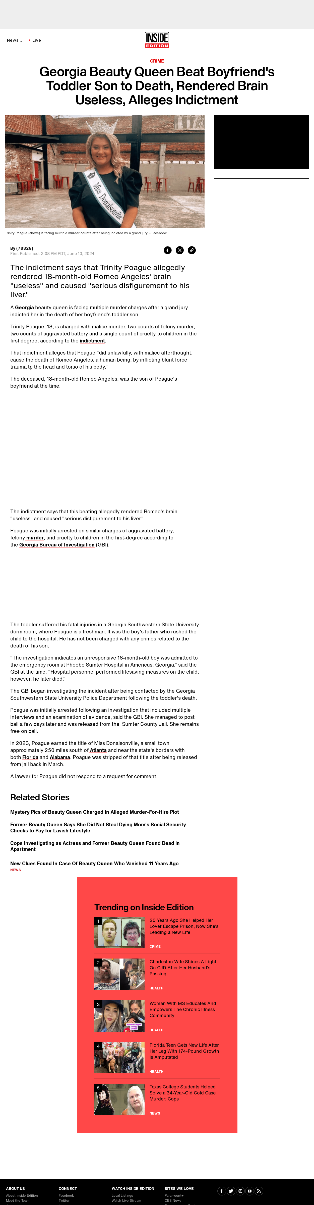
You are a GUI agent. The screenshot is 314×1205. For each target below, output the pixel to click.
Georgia (24, 307)
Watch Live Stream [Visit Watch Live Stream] (126, 1200)
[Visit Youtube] (249, 1191)
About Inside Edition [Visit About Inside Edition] (22, 1195)
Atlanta (98, 750)
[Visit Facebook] (221, 1191)
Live (36, 40)
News (13, 40)
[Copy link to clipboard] (191, 251)
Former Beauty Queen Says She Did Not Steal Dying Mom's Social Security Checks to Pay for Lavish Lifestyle (98, 828)
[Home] (157, 40)
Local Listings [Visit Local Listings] (122, 1195)
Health (156, 988)
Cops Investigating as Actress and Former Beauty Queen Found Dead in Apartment (95, 846)
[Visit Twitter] (231, 1191)
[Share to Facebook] (167, 251)
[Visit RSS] (259, 1191)
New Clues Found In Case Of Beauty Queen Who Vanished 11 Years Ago (94, 863)
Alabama (60, 757)
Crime (157, 61)
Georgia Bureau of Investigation (57, 544)
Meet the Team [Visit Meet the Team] (17, 1200)
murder (34, 537)
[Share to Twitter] (179, 251)
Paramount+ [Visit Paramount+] (174, 1195)
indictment (92, 340)
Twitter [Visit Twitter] (64, 1200)
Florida (30, 757)
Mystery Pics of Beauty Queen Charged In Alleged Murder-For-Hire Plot (94, 812)
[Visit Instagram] (240, 1191)
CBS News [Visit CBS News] (173, 1200)
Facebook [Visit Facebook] (66, 1195)
